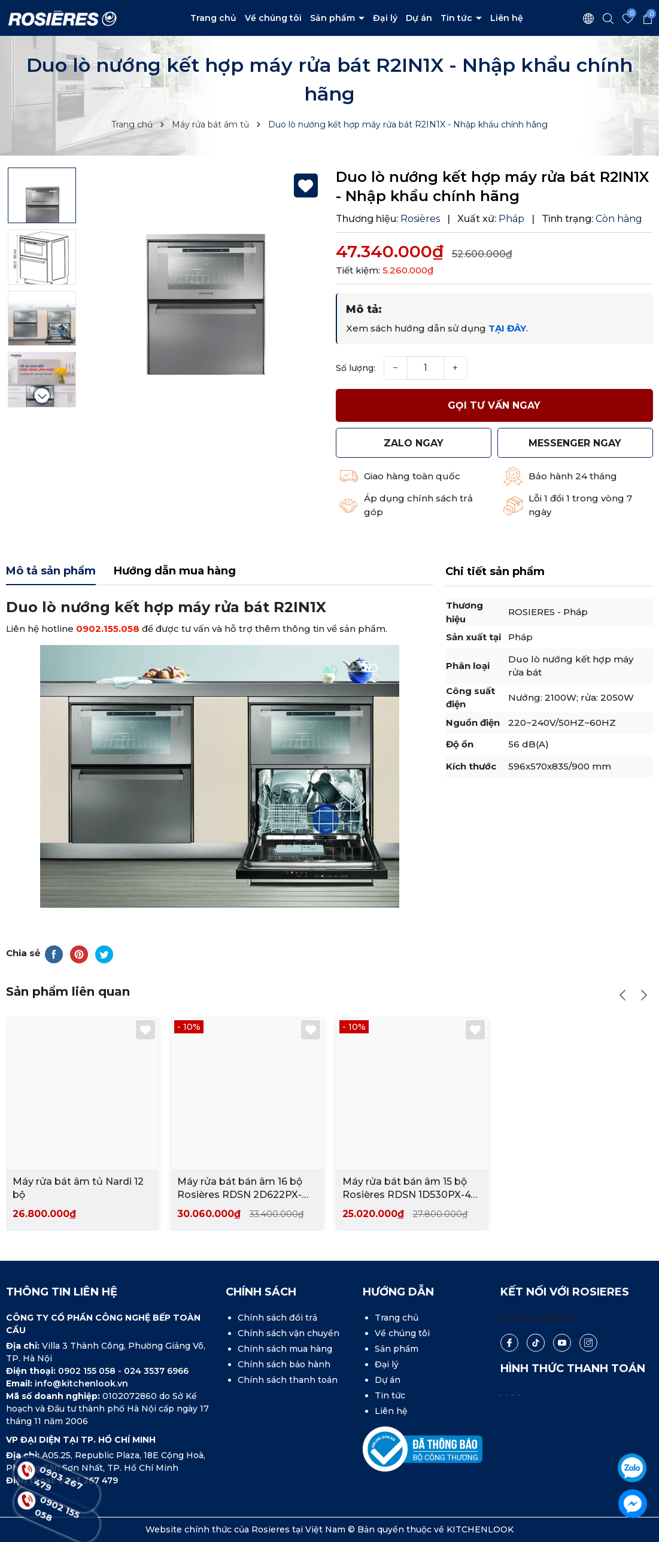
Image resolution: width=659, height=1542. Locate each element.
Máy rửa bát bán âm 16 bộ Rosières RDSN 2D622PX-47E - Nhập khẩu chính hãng (244, 1189)
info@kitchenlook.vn (81, 1383)
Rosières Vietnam (539, 1317)
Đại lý (385, 18)
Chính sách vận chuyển (288, 1333)
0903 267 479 (58, 1483)
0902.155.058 (107, 628)
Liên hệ (506, 18)
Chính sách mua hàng (285, 1348)
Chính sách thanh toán (288, 1379)
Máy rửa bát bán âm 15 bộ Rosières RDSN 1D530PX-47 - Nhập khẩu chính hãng (409, 1189)
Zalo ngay (414, 443)
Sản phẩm (333, 18)
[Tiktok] (535, 1343)
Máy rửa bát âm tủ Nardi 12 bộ (78, 1188)
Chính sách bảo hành (284, 1364)
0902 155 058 (88, 1370)
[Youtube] (562, 1343)
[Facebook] (509, 1343)
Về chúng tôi (273, 18)
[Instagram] (588, 1343)
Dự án (419, 18)
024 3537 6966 (156, 1370)
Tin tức (458, 18)
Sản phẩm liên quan (68, 991)
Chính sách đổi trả (277, 1317)
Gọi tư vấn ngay (494, 405)
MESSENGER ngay (575, 443)
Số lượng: (355, 368)
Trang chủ (213, 18)
